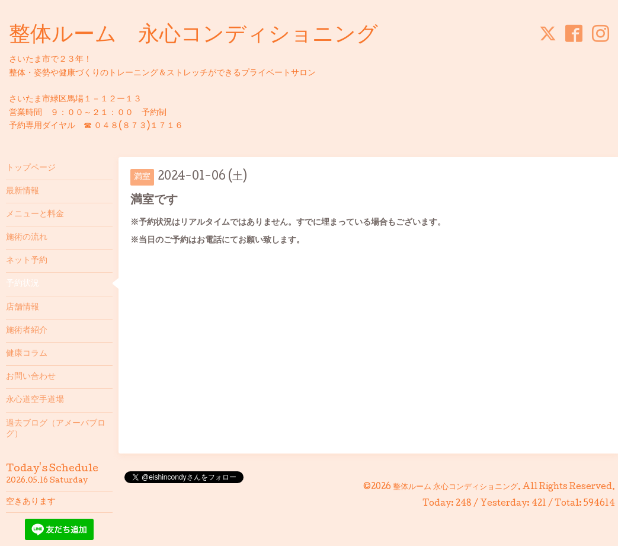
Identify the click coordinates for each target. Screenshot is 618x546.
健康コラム (26, 354)
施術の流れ (26, 237)
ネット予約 (26, 261)
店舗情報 (22, 307)
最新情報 (22, 191)
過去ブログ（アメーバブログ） (55, 429)
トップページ (31, 168)
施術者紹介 (26, 331)
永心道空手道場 (35, 400)
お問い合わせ (31, 377)
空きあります (31, 502)
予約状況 (22, 284)
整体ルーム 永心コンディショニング (193, 36)
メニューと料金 (35, 214)
